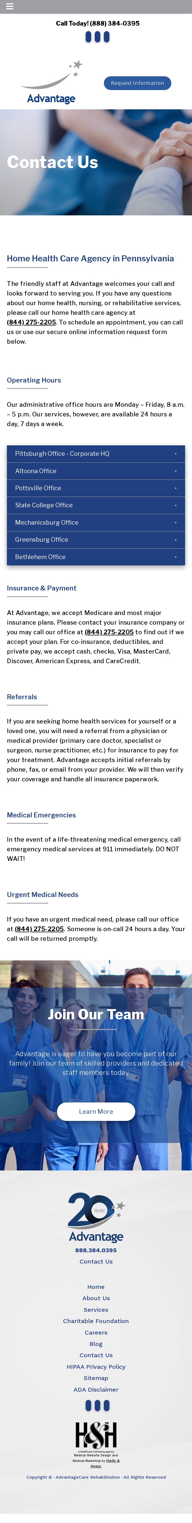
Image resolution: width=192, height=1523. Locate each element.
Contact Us (96, 1261)
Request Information (137, 83)
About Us (96, 1298)
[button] (96, 453)
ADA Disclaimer (96, 1389)
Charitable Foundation (96, 1321)
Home (96, 1286)
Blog (96, 1343)
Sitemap (96, 1378)
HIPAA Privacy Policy (96, 1366)
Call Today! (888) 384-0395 (96, 23)
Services (96, 1309)
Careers (96, 1332)
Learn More (96, 1111)
